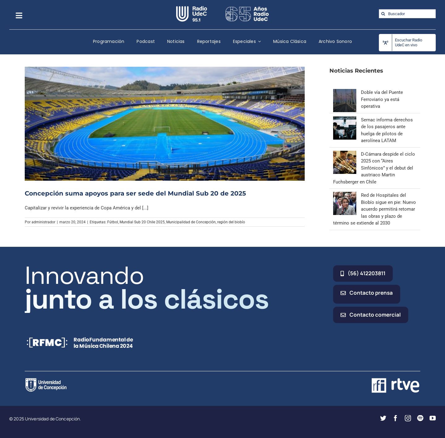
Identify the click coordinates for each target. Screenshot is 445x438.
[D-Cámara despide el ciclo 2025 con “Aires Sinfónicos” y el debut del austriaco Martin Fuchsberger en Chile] (344, 154)
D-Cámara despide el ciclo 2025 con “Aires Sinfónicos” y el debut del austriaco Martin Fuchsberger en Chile (374, 168)
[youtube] (433, 418)
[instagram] (408, 418)
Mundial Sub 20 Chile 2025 (142, 222)
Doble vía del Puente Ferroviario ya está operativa (382, 99)
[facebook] (395, 418)
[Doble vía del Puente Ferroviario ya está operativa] (344, 92)
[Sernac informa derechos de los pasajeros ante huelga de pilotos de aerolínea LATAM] (344, 120)
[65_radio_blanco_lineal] (247, 8)
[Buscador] (407, 13)
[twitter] (383, 418)
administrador (43, 222)
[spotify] (420, 418)
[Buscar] (383, 13)
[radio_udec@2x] (191, 8)
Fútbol (112, 222)
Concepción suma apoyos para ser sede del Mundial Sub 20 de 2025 (135, 193)
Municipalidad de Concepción (191, 222)
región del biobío (231, 222)
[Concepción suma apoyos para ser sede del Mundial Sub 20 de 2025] (165, 123)
